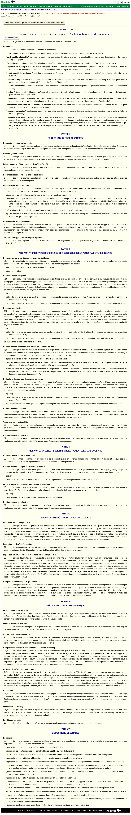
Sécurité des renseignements (63, 810)
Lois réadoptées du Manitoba (33, 9)
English (127, 2)
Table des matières (12, 38)
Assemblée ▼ (122, 6)
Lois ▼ (33, 6)
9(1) (5, 261)
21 (5, 613)
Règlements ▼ (46, 6)
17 (5, 526)
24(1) (6, 672)
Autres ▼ (109, 6)
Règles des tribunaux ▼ (66, 6)
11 (5, 425)
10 (5, 411)
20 (5, 585)
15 (5, 487)
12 (5, 438)
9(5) (5, 382)
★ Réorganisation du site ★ (12, 9)
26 (5, 741)
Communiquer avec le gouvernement (90, 810)
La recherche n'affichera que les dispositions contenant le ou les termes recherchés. (34, 23)
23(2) (6, 651)
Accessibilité (18, 810)
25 (5, 723)
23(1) (6, 637)
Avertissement (31, 810)
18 (5, 547)
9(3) (5, 311)
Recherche (22, 6)
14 (5, 469)
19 (5, 558)
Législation (7, 6)
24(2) (6, 694)
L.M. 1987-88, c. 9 (19, 16)
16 (5, 505)
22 (5, 627)
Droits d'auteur (44, 810)
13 (5, 459)
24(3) (6, 710)
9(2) (5, 279)
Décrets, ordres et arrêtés (91, 6)
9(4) (5, 350)
